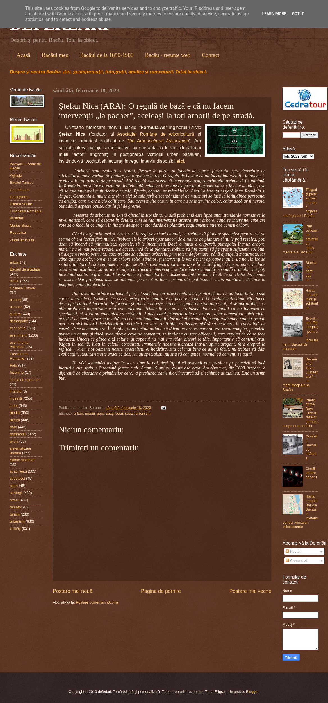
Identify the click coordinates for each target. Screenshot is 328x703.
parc (100, 413)
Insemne (17, 372)
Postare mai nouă (72, 591)
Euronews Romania (25, 211)
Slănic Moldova (22, 460)
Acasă (23, 55)
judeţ (14, 405)
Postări (293, 551)
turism (15, 514)
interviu (16, 391)
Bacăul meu (55, 55)
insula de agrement (25, 380)
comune (16, 307)
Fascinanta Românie (19, 356)
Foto (13, 365)
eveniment (18, 335)
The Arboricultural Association (158, 141)
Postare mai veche (250, 591)
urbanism (143, 413)
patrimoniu (18, 434)
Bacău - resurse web (167, 55)
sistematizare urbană (20, 450)
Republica (18, 232)
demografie (19, 321)
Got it (298, 14)
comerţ (15, 300)
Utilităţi (15, 529)
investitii (16, 398)
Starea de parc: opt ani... (311, 271)
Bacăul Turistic (21, 182)
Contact (210, 55)
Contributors (19, 190)
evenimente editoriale (19, 344)
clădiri (14, 281)
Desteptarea (19, 197)
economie (18, 328)
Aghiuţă (16, 175)
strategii (16, 493)
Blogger (252, 692)
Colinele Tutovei (23, 288)
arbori (78, 413)
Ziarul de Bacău (22, 240)
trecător (16, 507)
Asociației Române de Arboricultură (155, 134)
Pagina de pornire (161, 591)
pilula (14, 441)
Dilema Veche (21, 204)
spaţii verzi (114, 413)
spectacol (17, 478)
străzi (129, 413)
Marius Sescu (21, 225)
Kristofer (16, 218)
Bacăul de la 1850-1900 (107, 55)
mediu (90, 413)
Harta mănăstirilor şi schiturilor (312, 299)
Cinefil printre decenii (311, 472)
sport (14, 486)
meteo (15, 420)
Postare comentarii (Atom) (97, 602)
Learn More (274, 14)
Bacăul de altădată (25, 269)
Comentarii (297, 561)
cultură (15, 314)
